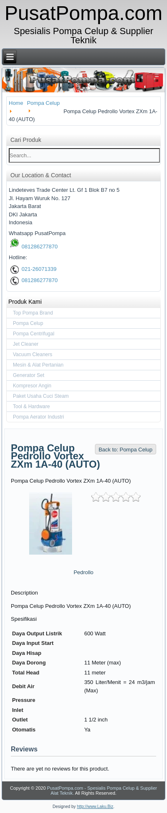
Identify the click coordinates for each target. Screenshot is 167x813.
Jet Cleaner (25, 344)
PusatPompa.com (83, 13)
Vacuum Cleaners (32, 354)
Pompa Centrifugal (33, 334)
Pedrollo (84, 572)
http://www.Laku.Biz (95, 806)
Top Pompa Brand (33, 313)
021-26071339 (33, 269)
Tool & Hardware (31, 406)
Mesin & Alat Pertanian (38, 365)
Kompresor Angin (32, 386)
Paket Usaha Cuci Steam (41, 396)
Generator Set (28, 375)
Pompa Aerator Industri (38, 417)
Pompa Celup (28, 323)
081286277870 (34, 246)
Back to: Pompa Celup (125, 449)
